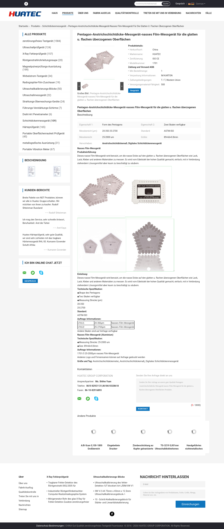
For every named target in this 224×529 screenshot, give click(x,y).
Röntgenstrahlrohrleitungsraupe (40, 60)
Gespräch (180, 3)
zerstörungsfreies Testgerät (38, 41)
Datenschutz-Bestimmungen (50, 525)
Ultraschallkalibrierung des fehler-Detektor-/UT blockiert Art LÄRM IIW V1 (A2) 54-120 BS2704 (114, 484)
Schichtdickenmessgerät (54, 26)
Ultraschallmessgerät (34, 95)
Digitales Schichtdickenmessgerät (162, 361)
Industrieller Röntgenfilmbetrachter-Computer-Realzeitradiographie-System (67, 492)
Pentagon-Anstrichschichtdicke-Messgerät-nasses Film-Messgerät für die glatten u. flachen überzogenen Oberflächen (99, 96)
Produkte (67, 13)
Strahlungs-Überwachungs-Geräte (41, 101)
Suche (165, 4)
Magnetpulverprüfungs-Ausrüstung (42, 66)
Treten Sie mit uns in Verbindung (162, 13)
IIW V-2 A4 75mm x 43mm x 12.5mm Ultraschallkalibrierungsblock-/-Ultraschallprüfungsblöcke (113, 493)
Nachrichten (193, 13)
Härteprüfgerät (31, 127)
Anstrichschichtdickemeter (106, 361)
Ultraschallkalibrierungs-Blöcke (40, 88)
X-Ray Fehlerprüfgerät (34, 53)
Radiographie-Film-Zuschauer (39, 82)
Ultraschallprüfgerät (33, 47)
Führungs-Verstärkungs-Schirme (40, 107)
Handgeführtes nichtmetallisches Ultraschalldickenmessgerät (194, 447)
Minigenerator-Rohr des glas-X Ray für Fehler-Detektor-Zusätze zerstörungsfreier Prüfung (68, 501)
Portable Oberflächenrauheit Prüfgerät (44, 133)
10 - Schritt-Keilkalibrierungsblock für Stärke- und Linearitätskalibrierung (113, 501)
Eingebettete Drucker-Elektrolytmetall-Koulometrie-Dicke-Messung (113, 447)
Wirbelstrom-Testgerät (35, 76)
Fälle (208, 13)
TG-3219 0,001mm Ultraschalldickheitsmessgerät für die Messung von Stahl (170, 447)
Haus (55, 13)
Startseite (23, 26)
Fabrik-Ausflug (101, 13)
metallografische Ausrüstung (38, 142)
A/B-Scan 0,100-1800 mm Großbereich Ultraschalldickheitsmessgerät (94, 447)
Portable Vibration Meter (36, 149)
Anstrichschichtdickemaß (132, 361)
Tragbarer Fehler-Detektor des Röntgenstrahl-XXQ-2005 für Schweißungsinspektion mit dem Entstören (69, 484)
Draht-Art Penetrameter (35, 114)
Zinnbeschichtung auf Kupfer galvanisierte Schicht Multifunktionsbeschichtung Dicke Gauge (143, 447)
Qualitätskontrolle (127, 13)
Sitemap (23, 509)
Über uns (83, 13)
